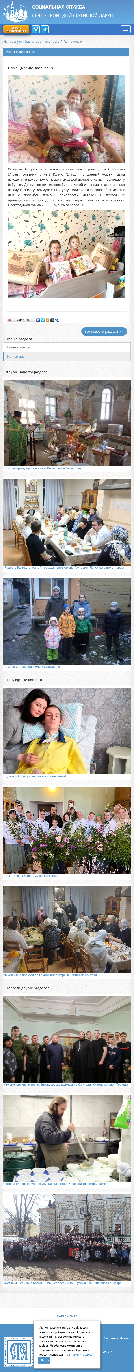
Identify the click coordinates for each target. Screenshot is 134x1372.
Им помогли (72, 41)
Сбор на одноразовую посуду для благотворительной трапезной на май (55, 1183)
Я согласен (45, 1360)
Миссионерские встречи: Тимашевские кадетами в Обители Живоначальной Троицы (65, 1084)
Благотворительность (42, 41)
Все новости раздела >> (104, 331)
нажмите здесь (82, 1354)
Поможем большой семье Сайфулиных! (32, 666)
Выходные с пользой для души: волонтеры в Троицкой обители (50, 975)
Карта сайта (67, 1316)
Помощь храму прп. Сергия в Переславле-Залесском (42, 468)
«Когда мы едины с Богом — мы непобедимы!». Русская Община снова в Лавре (62, 1283)
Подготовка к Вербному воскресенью (30, 875)
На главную (12, 41)
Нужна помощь (18, 347)
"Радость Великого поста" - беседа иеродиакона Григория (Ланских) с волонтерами (64, 567)
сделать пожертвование (16, 29)
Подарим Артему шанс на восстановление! (34, 776)
